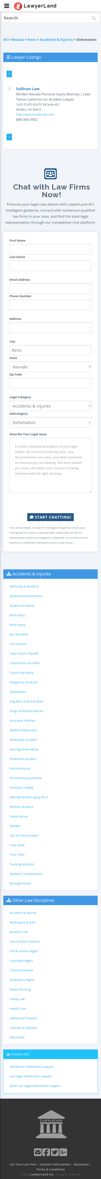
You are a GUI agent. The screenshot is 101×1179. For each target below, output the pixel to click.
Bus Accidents (19, 634)
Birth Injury (17, 615)
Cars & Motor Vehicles (25, 941)
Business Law (19, 932)
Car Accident (18, 644)
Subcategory (18, 413)
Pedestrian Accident (23, 759)
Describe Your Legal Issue (28, 434)
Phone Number (20, 296)
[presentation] (50, 503)
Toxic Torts (17, 855)
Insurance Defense (22, 720)
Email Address (19, 280)
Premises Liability (21, 788)
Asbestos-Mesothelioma (26, 596)
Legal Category (20, 397)
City (12, 341)
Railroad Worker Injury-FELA (29, 797)
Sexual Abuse (19, 816)
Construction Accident (25, 663)
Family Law (17, 999)
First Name (17, 240)
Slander (15, 826)
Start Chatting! (50, 517)
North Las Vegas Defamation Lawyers (35, 1086)
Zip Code (15, 374)
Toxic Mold (17, 845)
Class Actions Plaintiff (24, 653)
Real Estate (17, 1037)
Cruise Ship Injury (22, 673)
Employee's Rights (22, 980)
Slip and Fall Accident (24, 835)
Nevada (17, 39)
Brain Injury (18, 625)
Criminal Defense (21, 970)
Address (15, 319)
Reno (32, 39)
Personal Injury (20, 768)
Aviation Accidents (22, 606)
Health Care (18, 1009)
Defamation (18, 692)
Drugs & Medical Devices (26, 711)
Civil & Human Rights (24, 951)
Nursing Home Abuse (24, 749)
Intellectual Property (23, 1018)
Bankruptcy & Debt (22, 922)
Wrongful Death (20, 883)
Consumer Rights (21, 961)
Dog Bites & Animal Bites (26, 701)
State (13, 358)
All (5, 39)
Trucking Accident (22, 864)
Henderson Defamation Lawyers (32, 1067)
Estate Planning (20, 989)
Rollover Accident (21, 807)
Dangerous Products (24, 682)
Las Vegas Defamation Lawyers (31, 1076)
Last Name (17, 257)
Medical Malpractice (23, 730)
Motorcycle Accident (23, 740)
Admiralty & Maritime (24, 586)
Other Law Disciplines (33, 900)
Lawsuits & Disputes (23, 1028)
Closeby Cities (20, 1054)
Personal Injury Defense (26, 778)
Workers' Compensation (26, 874)
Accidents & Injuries (56, 39)
